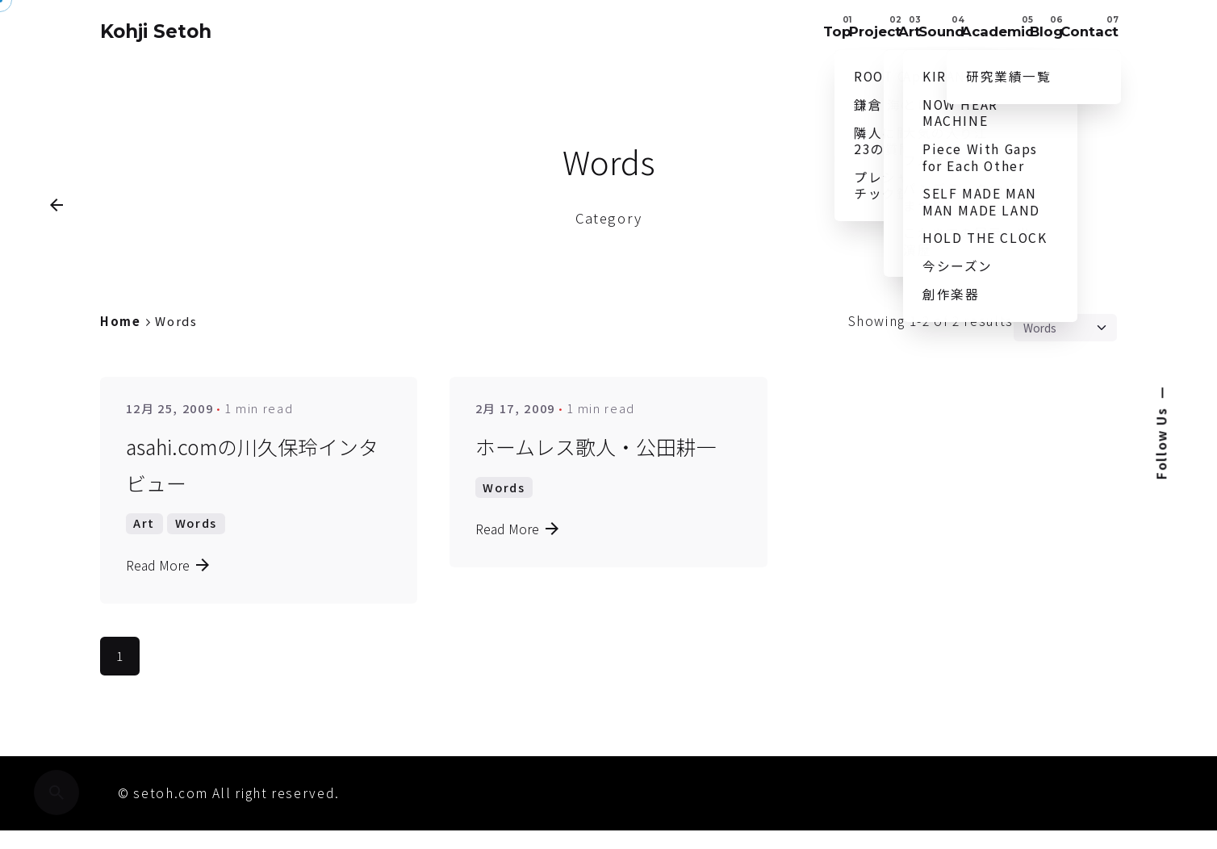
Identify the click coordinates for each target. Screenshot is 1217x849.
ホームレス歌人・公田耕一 (596, 481)
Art (144, 557)
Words (196, 557)
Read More (168, 599)
